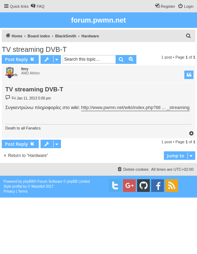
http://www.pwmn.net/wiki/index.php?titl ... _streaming (135, 107)
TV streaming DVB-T (34, 49)
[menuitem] (37, 6)
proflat (17, 186)
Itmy (25, 69)
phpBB (28, 181)
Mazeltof (38, 186)
